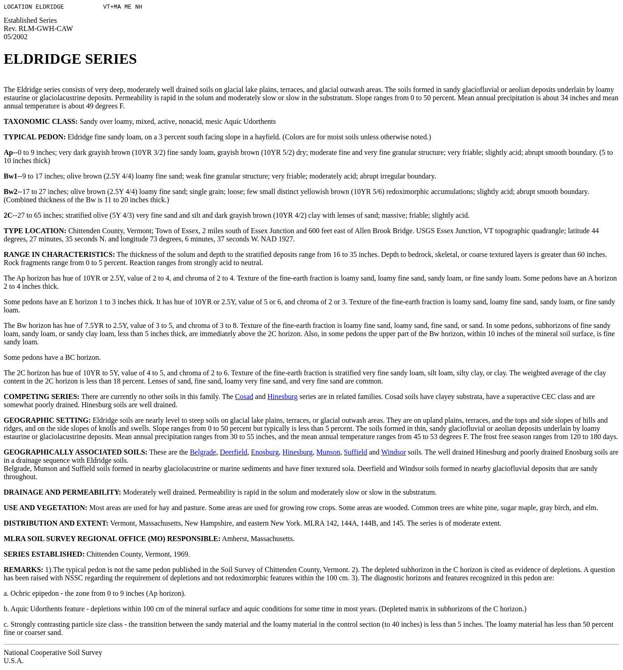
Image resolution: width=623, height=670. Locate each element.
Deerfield (233, 453)
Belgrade (203, 453)
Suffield (355, 453)
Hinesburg (282, 398)
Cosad (244, 398)
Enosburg (265, 453)
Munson (328, 453)
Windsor (393, 453)
